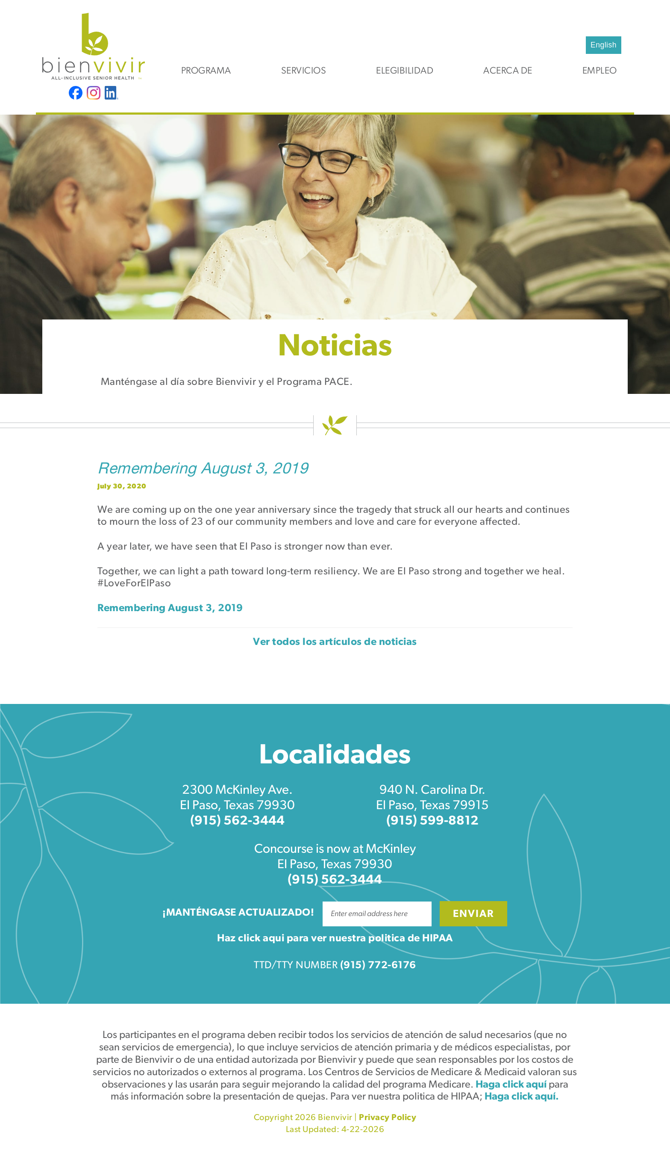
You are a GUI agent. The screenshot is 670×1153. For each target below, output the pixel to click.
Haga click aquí (511, 1085)
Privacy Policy (387, 1118)
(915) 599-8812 (432, 821)
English (604, 45)
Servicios (303, 71)
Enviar (473, 914)
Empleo (599, 71)
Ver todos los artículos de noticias (335, 642)
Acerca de (507, 71)
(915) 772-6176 (378, 966)
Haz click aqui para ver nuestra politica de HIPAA (335, 939)
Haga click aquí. (522, 1097)
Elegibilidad (404, 71)
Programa (206, 71)
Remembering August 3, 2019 (202, 470)
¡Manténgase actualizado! (238, 913)
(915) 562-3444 (237, 821)
